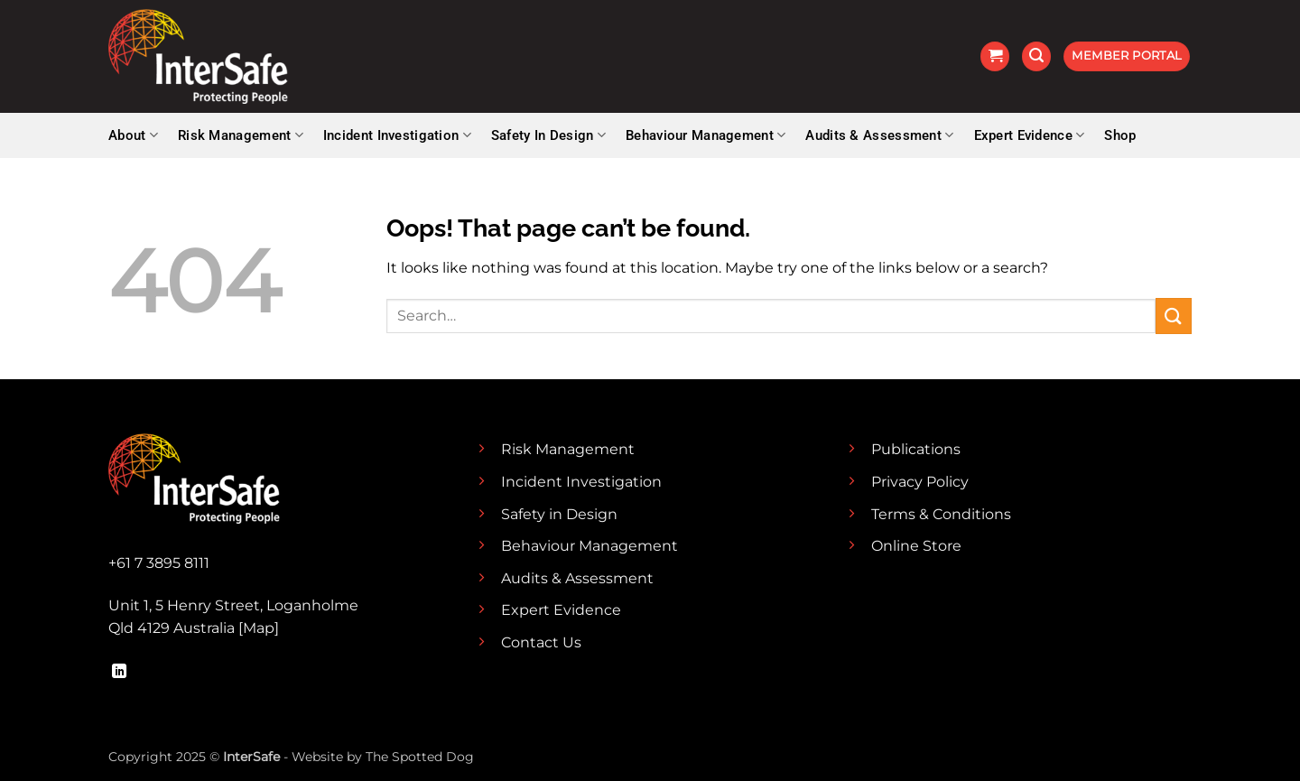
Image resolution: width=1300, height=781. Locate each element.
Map (258, 628)
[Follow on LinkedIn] (119, 672)
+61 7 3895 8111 (158, 563)
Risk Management (240, 135)
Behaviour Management (705, 135)
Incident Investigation (397, 135)
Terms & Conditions (941, 514)
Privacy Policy (920, 481)
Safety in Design (559, 514)
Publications (916, 449)
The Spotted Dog (420, 756)
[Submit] (1174, 315)
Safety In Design (548, 135)
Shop (1120, 135)
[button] (994, 56)
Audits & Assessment (879, 135)
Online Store (916, 545)
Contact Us (541, 642)
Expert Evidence (1029, 135)
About (133, 135)
